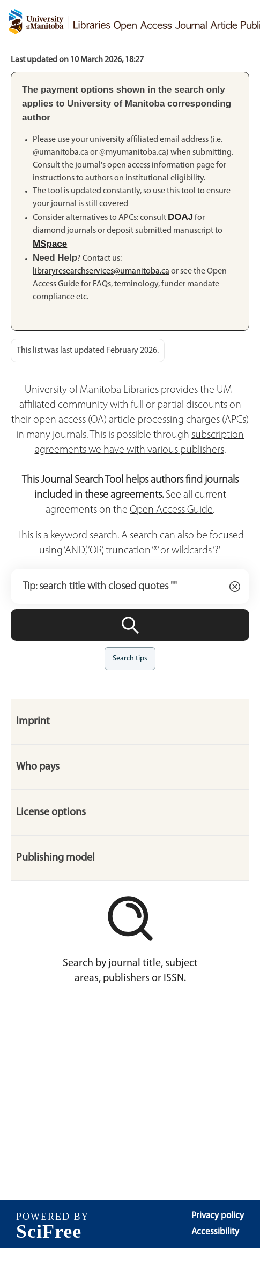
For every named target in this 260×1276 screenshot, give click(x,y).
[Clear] (235, 586)
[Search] (130, 625)
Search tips (130, 659)
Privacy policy (217, 1215)
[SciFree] (53, 1224)
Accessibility (215, 1231)
